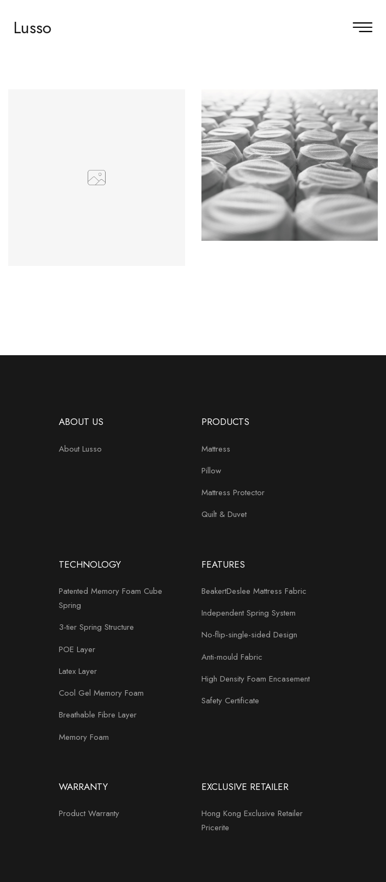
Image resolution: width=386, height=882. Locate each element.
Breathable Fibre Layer (98, 715)
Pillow (211, 471)
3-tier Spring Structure (96, 627)
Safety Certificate (230, 701)
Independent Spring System (248, 613)
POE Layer (77, 649)
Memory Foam (84, 737)
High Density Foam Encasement (255, 679)
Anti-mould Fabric (231, 657)
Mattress (215, 449)
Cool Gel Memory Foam (101, 693)
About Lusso (80, 449)
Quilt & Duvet (224, 514)
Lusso (32, 27)
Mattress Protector (233, 492)
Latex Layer (78, 671)
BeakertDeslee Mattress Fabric (254, 591)
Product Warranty (89, 813)
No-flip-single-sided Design (249, 635)
